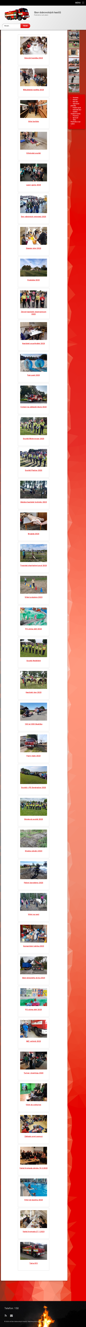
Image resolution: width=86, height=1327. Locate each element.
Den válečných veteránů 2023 (33, 233)
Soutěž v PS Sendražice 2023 (33, 803)
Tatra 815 (33, 1279)
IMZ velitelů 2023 (33, 1057)
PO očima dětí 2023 (33, 645)
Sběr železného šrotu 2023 (33, 994)
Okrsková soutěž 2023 (33, 835)
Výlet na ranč (33, 930)
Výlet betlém (33, 137)
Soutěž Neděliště (34, 677)
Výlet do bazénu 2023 (33, 1216)
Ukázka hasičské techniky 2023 (33, 518)
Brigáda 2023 (33, 550)
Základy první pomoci (34, 1152)
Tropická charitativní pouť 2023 (33, 581)
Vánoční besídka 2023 (33, 74)
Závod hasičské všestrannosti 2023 (33, 329)
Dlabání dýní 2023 (33, 264)
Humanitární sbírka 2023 (33, 962)
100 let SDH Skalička (33, 740)
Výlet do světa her (33, 1121)
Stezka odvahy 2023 (33, 867)
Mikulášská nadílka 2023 (33, 106)
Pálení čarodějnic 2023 (33, 899)
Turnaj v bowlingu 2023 (33, 1089)
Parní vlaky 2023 (34, 772)
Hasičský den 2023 (34, 708)
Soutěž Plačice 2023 (33, 486)
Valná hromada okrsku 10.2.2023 (33, 1184)
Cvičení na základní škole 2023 (33, 423)
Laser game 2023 (33, 201)
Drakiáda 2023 (33, 296)
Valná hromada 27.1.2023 (33, 1247)
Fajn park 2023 (33, 391)
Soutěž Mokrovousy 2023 (33, 455)
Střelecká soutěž (33, 169)
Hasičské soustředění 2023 (33, 359)
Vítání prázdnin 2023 (33, 613)
